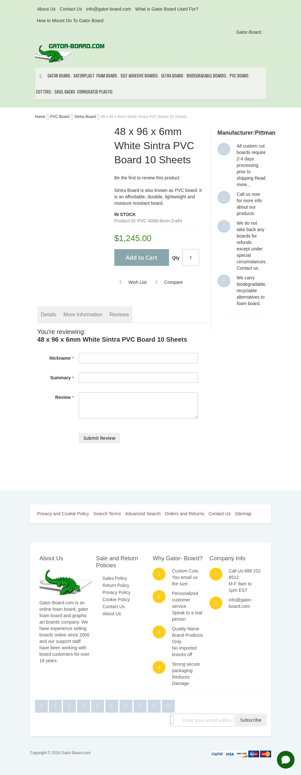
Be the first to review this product (147, 177)
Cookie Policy (116, 599)
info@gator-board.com (108, 9)
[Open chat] (286, 760)
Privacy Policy (116, 592)
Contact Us (71, 9)
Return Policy (115, 585)
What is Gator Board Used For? (166, 9)
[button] (130, 282)
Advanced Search (143, 513)
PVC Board (60, 116)
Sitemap (243, 513)
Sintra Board (85, 116)
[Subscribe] (250, 720)
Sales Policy (114, 578)
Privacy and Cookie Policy (63, 513)
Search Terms (107, 513)
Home (40, 116)
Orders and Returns (184, 513)
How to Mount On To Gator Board (70, 20)
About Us (46, 9)
